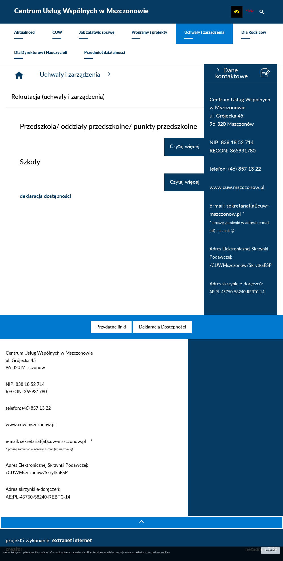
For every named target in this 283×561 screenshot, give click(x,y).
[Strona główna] (87, 75)
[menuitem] (25, 34)
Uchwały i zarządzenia (144, 74)
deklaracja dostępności (113, 196)
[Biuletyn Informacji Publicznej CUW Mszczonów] (249, 12)
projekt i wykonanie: (49, 545)
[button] (236, 12)
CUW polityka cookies (157, 552)
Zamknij (270, 550)
